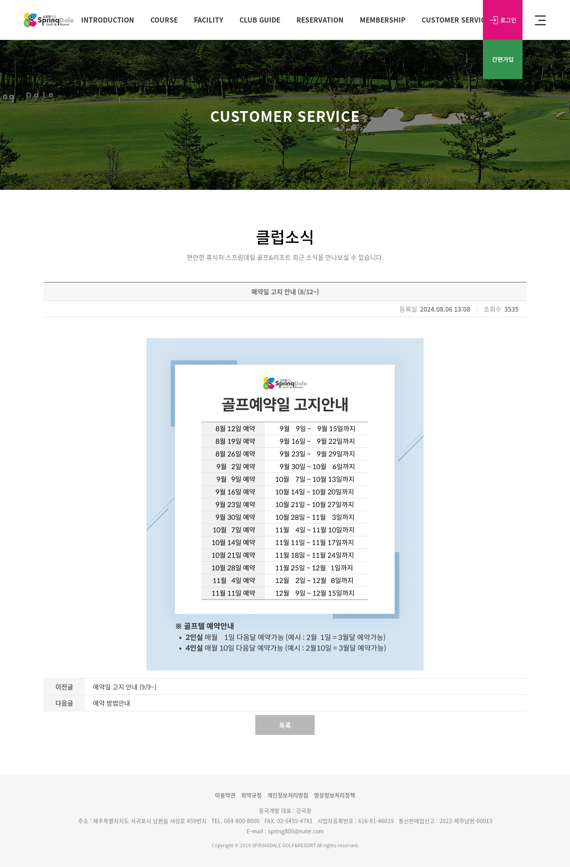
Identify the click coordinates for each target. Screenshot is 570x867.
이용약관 (225, 795)
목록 (285, 725)
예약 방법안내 (111, 703)
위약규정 (251, 795)
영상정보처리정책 (334, 795)
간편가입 (502, 59)
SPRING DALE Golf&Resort (49, 20)
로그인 (502, 20)
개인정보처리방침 (287, 795)
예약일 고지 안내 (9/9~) (124, 686)
